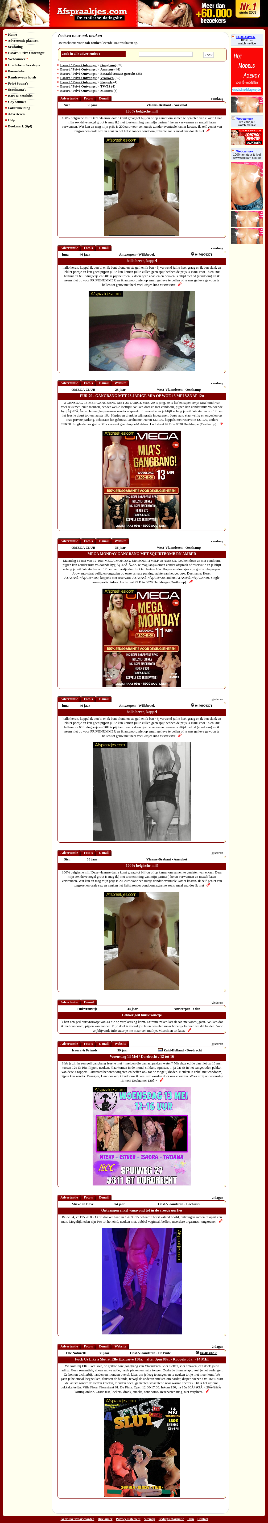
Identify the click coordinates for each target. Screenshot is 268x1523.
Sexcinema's (15, 89)
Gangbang (108, 65)
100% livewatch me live (247, 42)
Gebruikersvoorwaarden (77, 1519)
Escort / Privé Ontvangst (78, 65)
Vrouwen (107, 78)
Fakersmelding (17, 108)
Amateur (107, 69)
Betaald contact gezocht (117, 74)
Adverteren (15, 114)
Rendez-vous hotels (20, 77)
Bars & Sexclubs (18, 96)
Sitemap (149, 1519)
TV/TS (105, 86)
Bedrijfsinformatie (171, 1519)
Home (11, 34)
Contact (202, 1519)
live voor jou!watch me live (247, 123)
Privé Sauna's (16, 83)
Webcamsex (16, 59)
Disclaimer (105, 1519)
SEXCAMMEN (243, 37)
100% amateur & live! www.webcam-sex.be (247, 156)
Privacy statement (128, 1519)
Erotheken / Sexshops (22, 65)
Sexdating (14, 47)
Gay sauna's (15, 102)
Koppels (106, 82)
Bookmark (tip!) (18, 126)
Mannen (106, 91)
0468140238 (208, 1353)
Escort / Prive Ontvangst (24, 53)
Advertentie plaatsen (22, 41)
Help (10, 120)
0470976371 (203, 254)
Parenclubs (14, 71)
